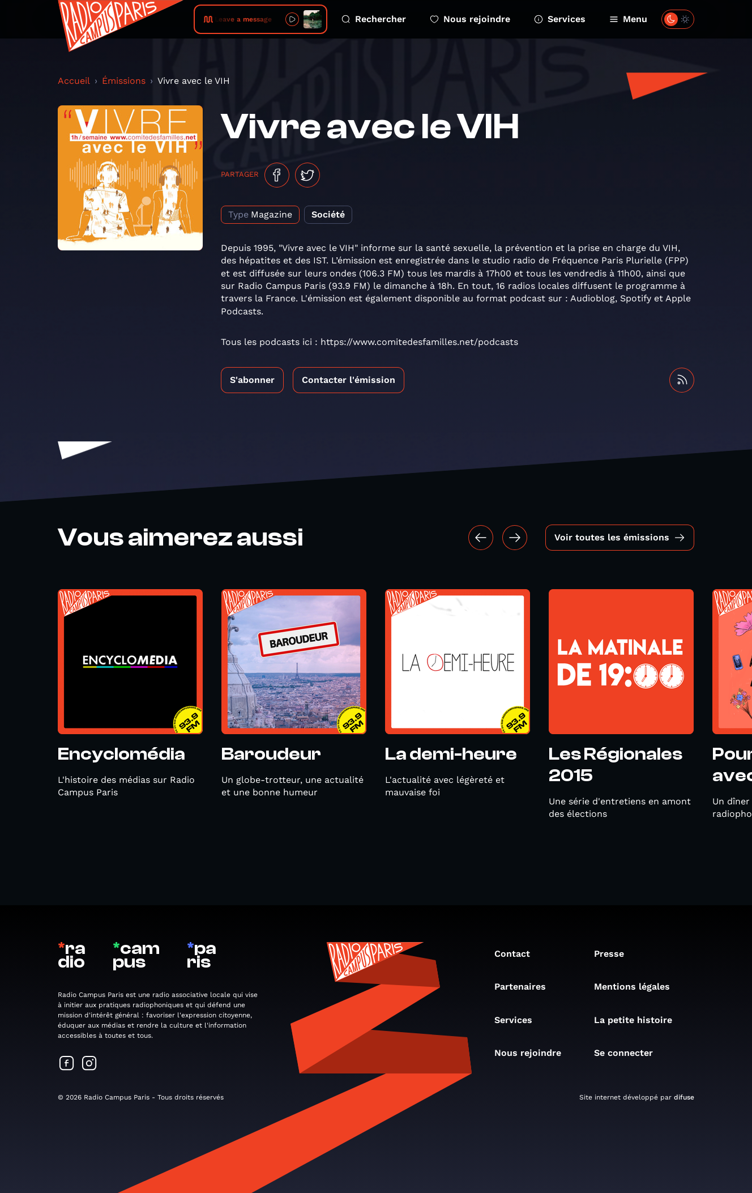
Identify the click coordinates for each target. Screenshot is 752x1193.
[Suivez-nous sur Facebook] (67, 1064)
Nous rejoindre (470, 19)
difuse (684, 1097)
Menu (628, 19)
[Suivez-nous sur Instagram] (89, 1064)
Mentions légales (637, 986)
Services (560, 19)
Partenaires (525, 986)
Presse (614, 953)
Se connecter (629, 1052)
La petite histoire (638, 1020)
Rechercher (373, 19)
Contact (517, 953)
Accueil (74, 80)
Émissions (124, 80)
